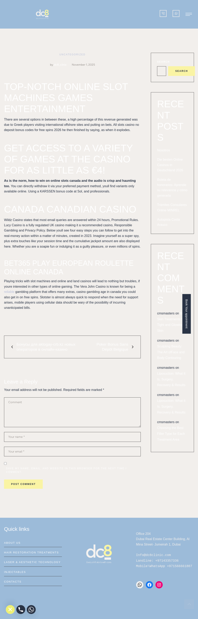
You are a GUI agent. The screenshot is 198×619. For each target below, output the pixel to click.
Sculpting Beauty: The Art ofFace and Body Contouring (170, 352)
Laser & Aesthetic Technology (32, 562)
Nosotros (163, 150)
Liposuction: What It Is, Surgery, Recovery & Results (171, 379)
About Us (12, 542)
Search (163, 61)
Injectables (15, 572)
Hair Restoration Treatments (31, 552)
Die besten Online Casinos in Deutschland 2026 (170, 165)
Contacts (13, 581)
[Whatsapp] (31, 609)
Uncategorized (72, 54)
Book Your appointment (186, 313)
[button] (188, 14)
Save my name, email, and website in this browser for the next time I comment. (66, 470)
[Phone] (20, 609)
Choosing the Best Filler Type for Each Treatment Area (171, 433)
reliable (9, 291)
